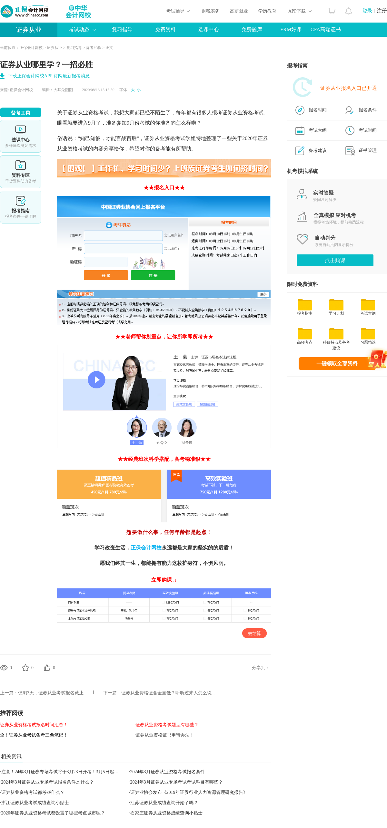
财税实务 (211, 11)
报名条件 (368, 110)
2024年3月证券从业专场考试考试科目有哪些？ (176, 782)
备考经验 (93, 47)
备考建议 (318, 150)
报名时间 (318, 110)
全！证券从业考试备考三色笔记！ (34, 735)
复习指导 (122, 29)
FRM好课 (291, 29)
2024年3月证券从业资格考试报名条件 (167, 771)
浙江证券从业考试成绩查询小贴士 (35, 802)
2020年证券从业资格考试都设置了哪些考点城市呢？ (53, 813)
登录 (367, 11)
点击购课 (335, 260)
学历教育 (267, 11)
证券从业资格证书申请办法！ (164, 735)
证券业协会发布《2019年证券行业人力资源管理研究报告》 (189, 792)
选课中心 (208, 29)
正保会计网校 (31, 47)
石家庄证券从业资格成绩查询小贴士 (166, 813)
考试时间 (368, 130)
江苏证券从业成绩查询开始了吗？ (164, 802)
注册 (382, 11)
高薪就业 (239, 11)
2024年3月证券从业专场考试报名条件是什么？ (47, 782)
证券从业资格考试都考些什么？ (32, 792)
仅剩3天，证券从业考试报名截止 (51, 692)
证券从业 (29, 29)
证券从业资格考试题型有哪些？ (167, 724)
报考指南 (20, 207)
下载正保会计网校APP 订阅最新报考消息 (49, 75)
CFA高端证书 (326, 29)
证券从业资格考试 (242, 112)
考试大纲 (318, 130)
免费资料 (165, 29)
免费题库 (252, 29)
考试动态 (79, 29)
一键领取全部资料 (337, 363)
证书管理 (368, 150)
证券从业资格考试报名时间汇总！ (34, 724)
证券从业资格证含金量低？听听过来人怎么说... (168, 692)
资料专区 (20, 172)
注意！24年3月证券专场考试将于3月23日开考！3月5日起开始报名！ (69, 771)
